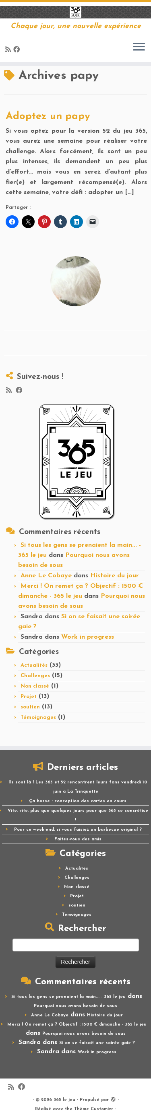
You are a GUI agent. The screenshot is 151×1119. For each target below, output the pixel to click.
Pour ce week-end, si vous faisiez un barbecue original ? (78, 830)
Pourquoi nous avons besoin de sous (75, 1006)
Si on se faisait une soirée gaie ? (97, 1043)
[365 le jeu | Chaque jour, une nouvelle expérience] (75, 12)
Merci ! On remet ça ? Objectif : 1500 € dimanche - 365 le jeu (77, 1024)
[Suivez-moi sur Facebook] (17, 50)
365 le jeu (64, 1100)
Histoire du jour (114, 576)
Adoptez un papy (48, 116)
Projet (29, 696)
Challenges (35, 675)
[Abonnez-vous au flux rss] (9, 50)
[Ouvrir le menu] (139, 47)
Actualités (34, 665)
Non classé (35, 686)
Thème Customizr (93, 1109)
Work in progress (87, 637)
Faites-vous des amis (77, 839)
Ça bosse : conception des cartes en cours (77, 801)
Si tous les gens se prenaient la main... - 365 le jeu (68, 997)
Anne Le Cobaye (46, 576)
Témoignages (38, 717)
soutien (30, 707)
